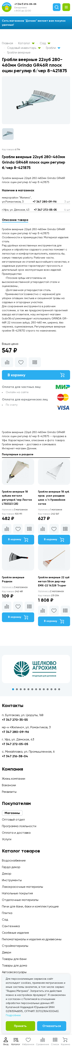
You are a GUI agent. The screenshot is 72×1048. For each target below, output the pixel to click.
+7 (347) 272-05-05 (25, 4)
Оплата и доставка (16, 832)
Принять (20, 1026)
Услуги (6, 839)
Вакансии (9, 785)
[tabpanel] (36, 669)
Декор (6, 873)
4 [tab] (25, 689)
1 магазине (50, 509)
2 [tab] (17, 689)
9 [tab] (44, 689)
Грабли (53, 48)
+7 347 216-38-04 (15, 756)
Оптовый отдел (13, 819)
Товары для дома (14, 965)
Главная (7, 43)
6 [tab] (32, 689)
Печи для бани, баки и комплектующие (30, 906)
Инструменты (12, 880)
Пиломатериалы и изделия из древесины (31, 939)
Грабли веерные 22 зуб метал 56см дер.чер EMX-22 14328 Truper (54, 581)
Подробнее (13, 1015)
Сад (45, 43)
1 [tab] (13, 689)
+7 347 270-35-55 (15, 720)
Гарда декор (11, 867)
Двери (6, 952)
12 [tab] (55, 689)
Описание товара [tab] (15, 220)
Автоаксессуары (14, 972)
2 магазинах (51, 591)
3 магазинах (15, 509)
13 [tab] (59, 689)
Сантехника (11, 926)
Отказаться (51, 1026)
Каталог (26, 43)
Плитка (7, 913)
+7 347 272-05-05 (45, 209)
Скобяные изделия (15, 932)
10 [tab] (48, 689)
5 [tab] (28, 689)
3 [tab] (21, 689)
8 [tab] (40, 689)
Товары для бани (14, 959)
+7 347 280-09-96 (45, 201)
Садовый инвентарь (24, 48)
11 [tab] (51, 689)
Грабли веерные (19, 52)
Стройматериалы (15, 946)
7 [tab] (36, 689)
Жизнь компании (13, 778)
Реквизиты (9, 792)
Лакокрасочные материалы (22, 887)
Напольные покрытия (17, 893)
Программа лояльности (19, 826)
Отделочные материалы (20, 900)
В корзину (36, 375)
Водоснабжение (14, 860)
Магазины (12, 813)
